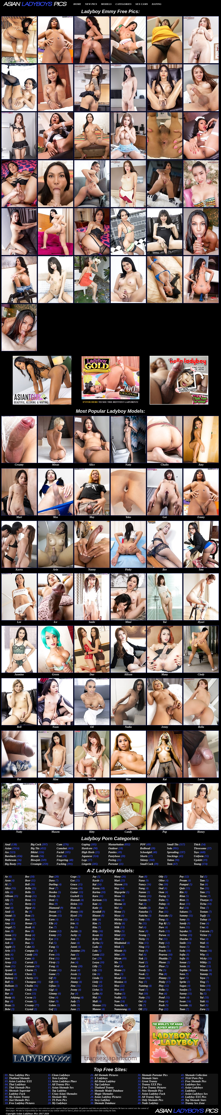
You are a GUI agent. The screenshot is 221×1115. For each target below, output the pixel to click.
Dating (156, 4)
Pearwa (163, 954)
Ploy (161, 985)
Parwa (162, 935)
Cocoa (28, 997)
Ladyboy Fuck (17, 1093)
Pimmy (162, 978)
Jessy (73, 978)
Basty (8, 997)
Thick (197, 844)
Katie (95, 907)
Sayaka (184, 931)
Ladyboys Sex (193, 1084)
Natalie (142, 907)
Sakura (184, 911)
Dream (53, 915)
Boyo (28, 939)
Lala (94, 950)
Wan (202, 946)
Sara (182, 927)
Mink (117, 946)
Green (73, 888)
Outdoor (113, 848)
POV (143, 844)
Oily (161, 876)
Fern (52, 954)
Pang (161, 919)
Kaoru (96, 888)
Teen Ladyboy (60, 1078)
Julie (73, 1005)
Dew (51, 903)
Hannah (75, 900)
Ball (7, 981)
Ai (6, 884)
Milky (117, 931)
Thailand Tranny (104, 1087)
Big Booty (10, 864)
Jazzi (73, 958)
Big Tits (35, 848)
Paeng (162, 896)
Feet (59, 856)
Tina (202, 907)
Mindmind (120, 942)
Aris (7, 954)
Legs (84, 860)
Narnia (142, 900)
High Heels (88, 852)
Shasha (184, 939)
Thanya (204, 900)
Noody (142, 970)
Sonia (183, 966)
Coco (28, 993)
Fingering (62, 860)
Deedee (53, 892)
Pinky (162, 981)
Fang (52, 946)
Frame (53, 970)
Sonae (183, 962)
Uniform (199, 856)
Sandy (183, 923)
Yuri (202, 1005)
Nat (140, 903)
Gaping (86, 844)
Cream (29, 1001)
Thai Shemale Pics (19, 1087)
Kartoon (97, 900)
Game (52, 974)
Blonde (35, 856)
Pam (161, 907)
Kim (94, 923)
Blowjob (35, 860)
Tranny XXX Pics (152, 1084)
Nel (140, 927)
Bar (7, 993)
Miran (117, 958)
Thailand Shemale (19, 1078)
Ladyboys (190, 1090)
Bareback (10, 856)
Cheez (28, 974)
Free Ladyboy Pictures (22, 1103)
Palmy (162, 903)
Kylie (95, 939)
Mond (117, 978)
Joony (73, 989)
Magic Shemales (103, 1093)
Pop (161, 1009)
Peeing (112, 860)
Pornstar (113, 864)
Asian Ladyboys (194, 1087)
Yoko (202, 985)
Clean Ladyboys (61, 1075)
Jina (72, 985)
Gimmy (53, 993)
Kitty (95, 931)
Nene (141, 931)
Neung (142, 935)
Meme (117, 911)
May (116, 888)
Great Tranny (149, 1081)
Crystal (29, 1009)
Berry (28, 903)
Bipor (28, 907)
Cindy (28, 989)
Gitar (52, 1001)
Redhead (145, 848)
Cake (28, 946)
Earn (52, 919)
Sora (182, 974)
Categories (123, 4)
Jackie (74, 931)
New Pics (91, 4)
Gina (52, 997)
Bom (27, 915)
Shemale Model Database (108, 1090)
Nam (117, 1001)
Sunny (183, 993)
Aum (7, 966)
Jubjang (75, 997)
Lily (94, 970)
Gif (51, 978)
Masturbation (116, 844)
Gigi (51, 989)
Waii (202, 942)
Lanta (95, 954)
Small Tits (172, 844)
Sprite (183, 981)
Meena (118, 903)
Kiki (94, 919)
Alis (7, 892)
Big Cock (36, 844)
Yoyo (202, 989)
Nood (141, 966)
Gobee (52, 1005)
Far (51, 950)
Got (72, 880)
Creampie (36, 864)
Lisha (95, 989)
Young (197, 864)
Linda (95, 978)
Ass (7, 852)
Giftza (52, 985)
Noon (141, 978)
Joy (72, 993)
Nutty (141, 997)
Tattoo (170, 860)
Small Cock (146, 864)
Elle (51, 923)
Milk (116, 927)
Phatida (163, 958)
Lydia (95, 993)
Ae (6, 876)
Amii (7, 911)
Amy (7, 923)
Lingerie (86, 864)
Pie (160, 970)
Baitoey (9, 978)
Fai (51, 942)
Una (202, 927)
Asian (8, 848)
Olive (161, 880)
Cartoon (29, 966)
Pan (161, 911)
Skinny (144, 860)
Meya (117, 915)
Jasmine (75, 950)
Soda (182, 950)
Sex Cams (141, 4)
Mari (117, 880)
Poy (182, 876)
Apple (8, 946)
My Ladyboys (59, 1103)
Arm (7, 958)
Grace (73, 884)
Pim (161, 974)
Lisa (94, 985)
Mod (116, 966)
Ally (7, 900)
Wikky (203, 962)
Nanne (142, 892)
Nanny (142, 896)
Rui (182, 907)
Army (8, 962)
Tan (202, 884)
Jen (72, 962)
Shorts (143, 856)
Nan (140, 876)
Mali (95, 1001)
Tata (202, 892)
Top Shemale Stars (195, 1100)
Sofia (182, 954)
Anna (8, 935)
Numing (143, 985)
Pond (161, 997)
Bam (7, 989)
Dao (51, 876)
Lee (94, 958)
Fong (52, 966)
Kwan (95, 935)
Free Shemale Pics (195, 1081)
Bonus (28, 923)
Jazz (72, 954)
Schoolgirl (146, 852)
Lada (95, 946)
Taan (182, 1009)
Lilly (94, 966)
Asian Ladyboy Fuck (153, 1093)
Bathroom (10, 860)
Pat (160, 939)
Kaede (95, 880)
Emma (52, 931)
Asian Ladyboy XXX (20, 1081)
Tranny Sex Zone (195, 1103)
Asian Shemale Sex (63, 1087)
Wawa (203, 950)
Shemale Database (104, 1103)
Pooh (161, 1005)
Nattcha (142, 915)
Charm (29, 970)
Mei (116, 907)
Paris (161, 931)
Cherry (29, 978)
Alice (8, 888)
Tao (202, 888)
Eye (51, 939)
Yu (201, 993)
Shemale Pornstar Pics (155, 1075)
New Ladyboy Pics (19, 1075)
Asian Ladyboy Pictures (107, 1097)
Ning (141, 946)
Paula (162, 946)
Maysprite (120, 892)
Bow (27, 931)
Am (7, 903)
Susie (183, 997)
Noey (141, 950)
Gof (51, 1009)
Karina (96, 892)
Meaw (117, 896)
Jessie (73, 974)
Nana (141, 880)
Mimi (117, 935)
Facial (60, 852)
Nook (141, 974)
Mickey (118, 919)
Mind (117, 939)
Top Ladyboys (102, 1084)
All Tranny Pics (61, 1084)
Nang (141, 888)
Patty (161, 942)
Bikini (34, 852)
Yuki (202, 1001)
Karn (95, 896)
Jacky (73, 935)
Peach (162, 950)
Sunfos (183, 989)
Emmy (52, 935)
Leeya (95, 962)
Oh (140, 1005)
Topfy (203, 915)
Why (202, 954)
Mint (117, 954)
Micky (117, 923)
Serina (183, 935)
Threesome (200, 848)
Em (51, 927)
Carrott (29, 962)
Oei (140, 1001)
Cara (28, 958)
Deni (51, 900)
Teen (169, 864)
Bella (28, 888)
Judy (73, 1001)
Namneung (120, 1009)
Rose (182, 903)
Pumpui (184, 884)
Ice (72, 919)
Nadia (117, 997)
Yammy (204, 974)
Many (117, 876)
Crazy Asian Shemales (64, 1093)
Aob (7, 942)
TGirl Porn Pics (194, 1078)
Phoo (161, 966)
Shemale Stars (150, 1078)
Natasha (143, 911)
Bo (26, 911)
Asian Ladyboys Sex (196, 1093)
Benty (28, 896)
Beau (8, 1005)
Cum (59, 844)
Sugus (183, 985)
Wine (203, 966)
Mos (116, 989)
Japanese (87, 856)
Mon (116, 974)
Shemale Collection (196, 1075)
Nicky (141, 939)
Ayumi (8, 970)
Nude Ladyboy (150, 1103)
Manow (96, 1009)
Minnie (118, 950)
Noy (140, 981)
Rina (182, 896)
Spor (182, 978)
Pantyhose (114, 856)
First (51, 958)
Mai (94, 997)
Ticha (203, 903)
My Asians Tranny (19, 1097)
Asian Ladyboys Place (64, 1081)
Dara (52, 880)
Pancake (163, 915)
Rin (182, 892)
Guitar (74, 892)
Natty (141, 919)
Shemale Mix (59, 1097)
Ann (7, 931)
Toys (196, 852)
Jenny (73, 966)
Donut (52, 911)
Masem (118, 884)
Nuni (141, 989)
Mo (116, 962)
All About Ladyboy (105, 1081)
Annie (8, 939)
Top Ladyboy (59, 1090)
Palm (161, 900)
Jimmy (74, 981)
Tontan (204, 911)
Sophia (183, 970)
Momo (117, 970)
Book (28, 927)
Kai (94, 884)
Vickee (203, 935)
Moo (116, 985)
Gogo (73, 876)
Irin (72, 923)
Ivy (72, 927)
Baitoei (9, 974)
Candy (28, 954)
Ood (161, 888)
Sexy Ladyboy (102, 1100)
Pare (161, 927)
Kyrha (95, 942)
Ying (202, 981)
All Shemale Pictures (106, 1075)
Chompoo (30, 981)
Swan (183, 1001)
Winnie (204, 970)
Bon (27, 919)
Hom (73, 907)
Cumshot (62, 848)
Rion (182, 900)
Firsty (52, 962)
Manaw (96, 1005)
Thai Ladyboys (17, 1084)
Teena (203, 896)
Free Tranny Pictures (154, 1087)
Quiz (182, 888)
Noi (140, 954)
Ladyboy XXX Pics (195, 1097)
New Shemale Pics (152, 1090)
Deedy (52, 896)
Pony (161, 1001)
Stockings (172, 856)
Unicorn (204, 931)
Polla (161, 989)
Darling (53, 884)
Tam (202, 880)
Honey (74, 911)
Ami (7, 907)
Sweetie (184, 1005)
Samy (183, 919)
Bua (27, 942)
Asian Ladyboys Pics (27, 1113)
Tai (201, 876)
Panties (112, 852)
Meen (117, 900)
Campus (29, 950)
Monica (118, 981)
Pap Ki (162, 923)
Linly (95, 981)
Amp (7, 919)
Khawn (96, 915)
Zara (202, 1009)
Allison (9, 896)
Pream (183, 880)
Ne (140, 923)
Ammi (8, 915)
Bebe (8, 1009)
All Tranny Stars (151, 1097)
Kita (94, 927)
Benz (28, 900)
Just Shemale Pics (19, 1100)
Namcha (119, 1005)
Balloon (9, 985)
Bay (7, 1001)
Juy (94, 876)
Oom (161, 892)
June (73, 1009)
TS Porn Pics (59, 1100)
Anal (7, 844)
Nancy (142, 884)
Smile (183, 942)
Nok (140, 958)
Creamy (29, 1005)
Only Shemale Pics (152, 1100)
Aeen (8, 880)
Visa (202, 939)
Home (77, 4)
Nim (140, 942)
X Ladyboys (101, 1078)
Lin (94, 974)
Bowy (28, 935)
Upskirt (198, 860)
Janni (73, 946)
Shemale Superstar (19, 1090)
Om (161, 884)
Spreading (173, 852)
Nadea (117, 993)
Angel (8, 927)
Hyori (73, 915)
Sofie (182, 958)
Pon (161, 993)
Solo (169, 848)
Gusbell (74, 896)
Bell (27, 884)
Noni (141, 962)
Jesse (73, 970)
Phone (162, 962)
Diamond (54, 907)
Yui (202, 997)
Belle (28, 892)
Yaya (202, 978)
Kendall (96, 911)
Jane (73, 942)
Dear (52, 888)
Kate (94, 903)
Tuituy (203, 919)
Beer (27, 880)
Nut (140, 993)
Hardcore (87, 848)
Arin (7, 950)
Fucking (61, 864)
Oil (140, 1009)
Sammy (184, 915)
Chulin (29, 985)
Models (106, 4)
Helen (73, 903)
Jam (72, 939)
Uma (202, 923)
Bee (27, 876)
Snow (183, 946)
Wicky (203, 958)
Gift (51, 981)
